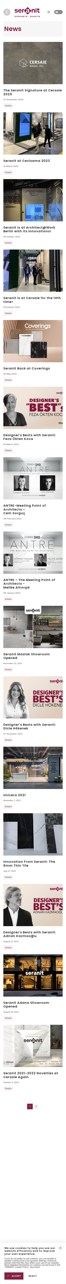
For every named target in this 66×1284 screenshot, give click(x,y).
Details (8, 105)
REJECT (33, 1275)
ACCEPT (14, 1275)
